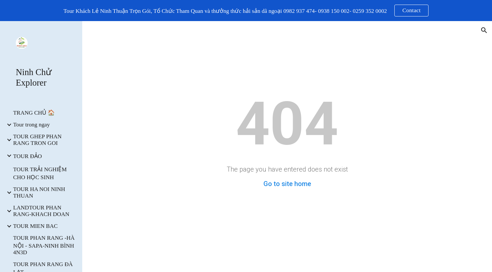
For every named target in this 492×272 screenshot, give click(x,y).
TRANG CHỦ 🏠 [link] (34, 113)
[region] (246, 10)
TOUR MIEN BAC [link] (35, 226)
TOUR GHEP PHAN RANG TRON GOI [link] (37, 139)
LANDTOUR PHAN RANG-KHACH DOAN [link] (41, 210)
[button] (484, 30)
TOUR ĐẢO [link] (27, 156)
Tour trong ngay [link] (31, 125)
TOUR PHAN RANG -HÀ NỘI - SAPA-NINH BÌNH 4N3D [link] (44, 245)
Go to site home (287, 184)
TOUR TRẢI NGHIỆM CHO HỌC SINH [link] (40, 173)
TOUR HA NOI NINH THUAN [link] (39, 192)
